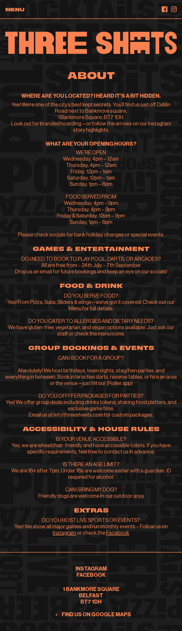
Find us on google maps (96, 614)
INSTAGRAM (91, 568)
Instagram (64, 533)
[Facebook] (164, 9)
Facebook (117, 533)
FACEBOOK (91, 575)
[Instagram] (174, 9)
